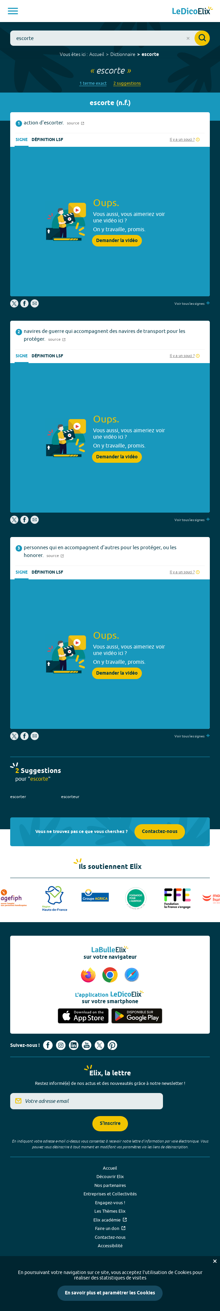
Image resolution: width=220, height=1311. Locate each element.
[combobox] (110, 38)
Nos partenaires (110, 1185)
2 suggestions (127, 83)
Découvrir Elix (110, 1176)
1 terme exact (93, 83)
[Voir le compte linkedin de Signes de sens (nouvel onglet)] (73, 1045)
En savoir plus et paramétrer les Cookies (110, 1293)
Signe (22, 140)
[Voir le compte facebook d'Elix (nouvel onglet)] (48, 1045)
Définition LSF (47, 140)
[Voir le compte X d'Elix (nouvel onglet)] (99, 1045)
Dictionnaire (122, 54)
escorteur (70, 796)
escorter (18, 796)
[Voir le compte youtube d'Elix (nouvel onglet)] (86, 1045)
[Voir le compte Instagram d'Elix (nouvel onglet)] (61, 1045)
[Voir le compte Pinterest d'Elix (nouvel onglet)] (112, 1045)
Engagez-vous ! (110, 1202)
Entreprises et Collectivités (110, 1193)
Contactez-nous (160, 832)
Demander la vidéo (117, 240)
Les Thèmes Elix (110, 1211)
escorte (150, 55)
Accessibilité (110, 1245)
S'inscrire (110, 1123)
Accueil (96, 54)
